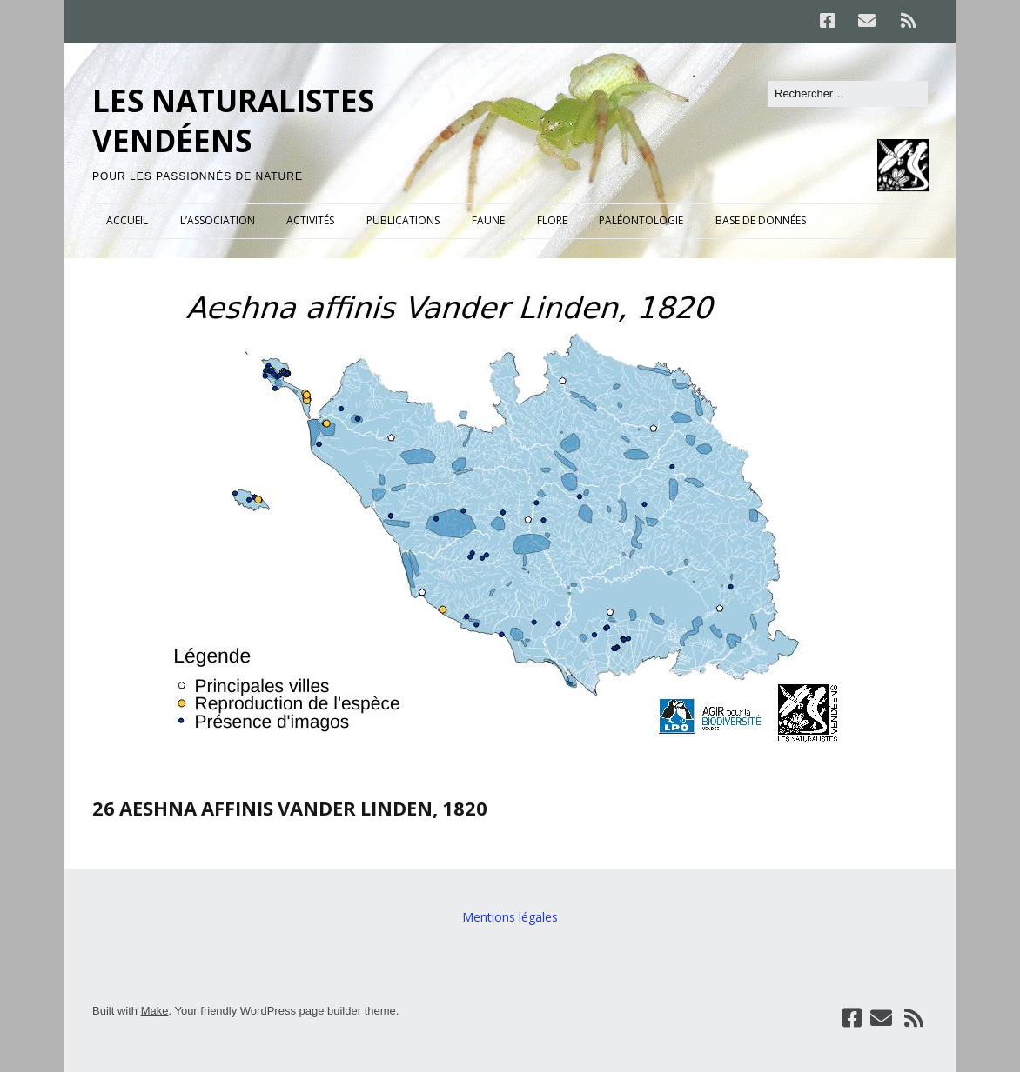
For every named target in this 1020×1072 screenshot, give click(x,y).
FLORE (552, 220)
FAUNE (488, 220)
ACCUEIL (127, 220)
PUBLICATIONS (403, 220)
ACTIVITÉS (310, 220)
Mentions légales (510, 917)
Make (155, 1010)
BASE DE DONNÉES (760, 220)
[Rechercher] (848, 94)
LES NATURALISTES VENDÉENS (233, 120)
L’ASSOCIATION (217, 220)
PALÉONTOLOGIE (641, 220)
